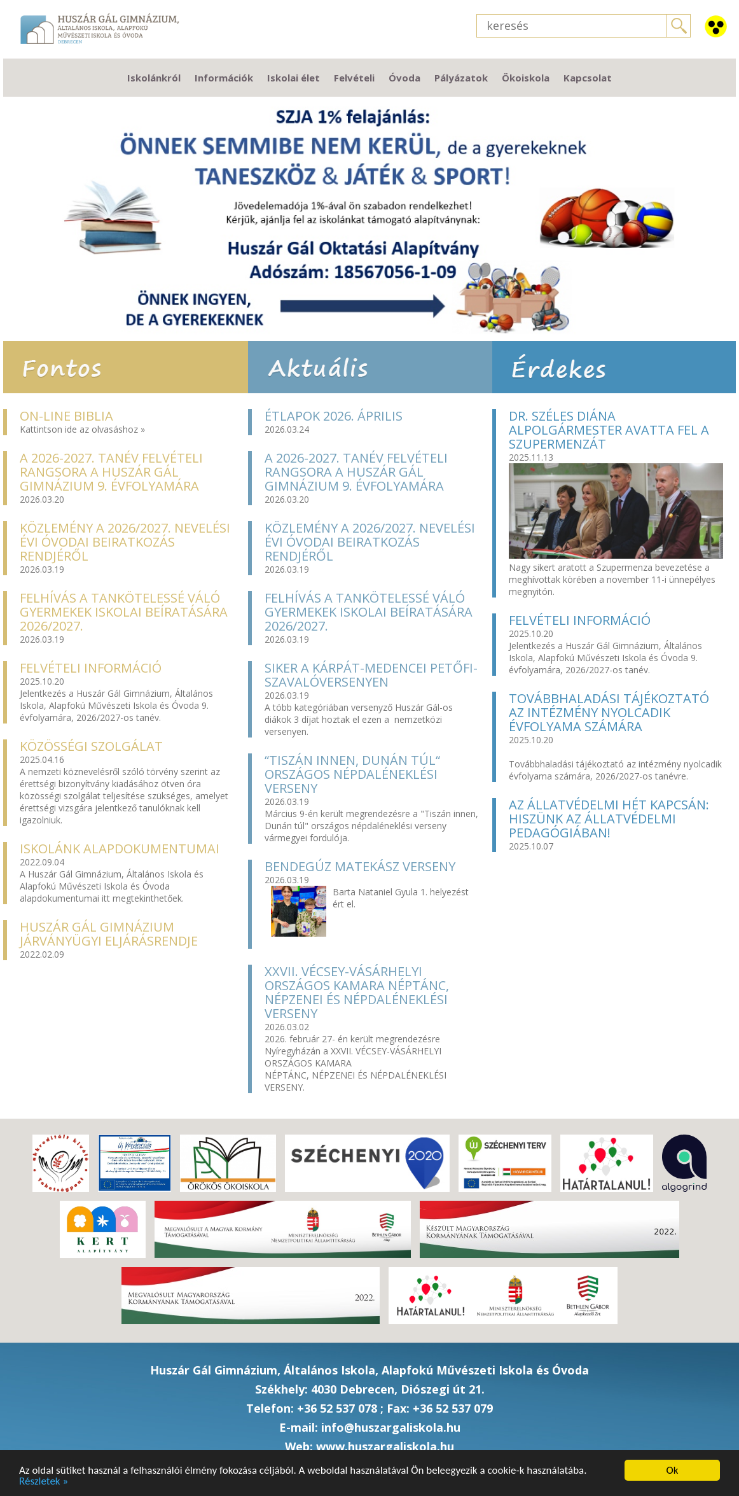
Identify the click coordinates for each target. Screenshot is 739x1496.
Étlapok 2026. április (334, 415)
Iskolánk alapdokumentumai (119, 848)
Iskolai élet (293, 77)
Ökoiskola (525, 77)
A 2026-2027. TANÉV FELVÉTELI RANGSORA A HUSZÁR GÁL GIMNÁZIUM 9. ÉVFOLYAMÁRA (111, 471)
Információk (224, 77)
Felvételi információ (91, 667)
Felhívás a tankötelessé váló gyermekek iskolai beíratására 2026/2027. (124, 611)
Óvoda (404, 77)
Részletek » (43, 1481)
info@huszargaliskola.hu (390, 1427)
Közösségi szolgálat (91, 746)
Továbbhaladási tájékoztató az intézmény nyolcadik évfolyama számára (609, 712)
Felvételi (354, 77)
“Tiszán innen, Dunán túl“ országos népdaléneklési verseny (352, 774)
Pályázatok (461, 77)
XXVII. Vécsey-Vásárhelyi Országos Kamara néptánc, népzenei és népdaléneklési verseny (357, 992)
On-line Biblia (66, 415)
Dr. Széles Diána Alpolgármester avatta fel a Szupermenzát (609, 429)
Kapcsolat (587, 77)
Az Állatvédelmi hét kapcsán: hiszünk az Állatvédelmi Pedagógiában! (609, 818)
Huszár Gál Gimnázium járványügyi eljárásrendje (109, 933)
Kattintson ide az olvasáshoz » (82, 429)
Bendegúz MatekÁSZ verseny (360, 866)
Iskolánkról (154, 77)
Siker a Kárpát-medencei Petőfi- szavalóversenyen (371, 674)
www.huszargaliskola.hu (385, 1446)
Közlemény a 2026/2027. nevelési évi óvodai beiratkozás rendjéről (125, 541)
